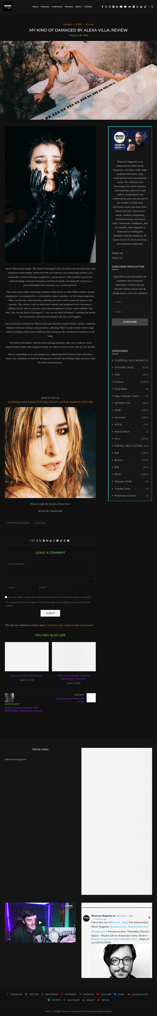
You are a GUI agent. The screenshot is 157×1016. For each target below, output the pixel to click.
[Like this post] (33, 540)
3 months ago (100, 919)
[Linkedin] (117, 6)
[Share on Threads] (65, 540)
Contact (88, 6)
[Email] (125, 6)
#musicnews (99, 931)
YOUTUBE (87, 402)
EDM (131, 374)
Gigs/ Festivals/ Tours (131, 396)
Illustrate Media (104, 1011)
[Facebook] (102, 6)
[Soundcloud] (129, 6)
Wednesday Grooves (131, 495)
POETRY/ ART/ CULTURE (131, 446)
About (78, 6)
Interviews (57, 6)
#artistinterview (138, 926)
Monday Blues (131, 431)
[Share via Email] (68, 540)
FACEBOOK (14, 402)
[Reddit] (141, 6)
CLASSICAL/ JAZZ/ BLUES (131, 360)
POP (131, 453)
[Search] (152, 6)
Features (45, 6)
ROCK (131, 474)
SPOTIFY (54, 402)
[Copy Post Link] (61, 540)
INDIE (131, 410)
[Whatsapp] (137, 6)
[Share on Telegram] (57, 540)
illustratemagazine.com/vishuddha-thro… (115, 939)
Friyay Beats (131, 389)
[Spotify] (134, 6)
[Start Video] (130, 140)
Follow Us (117, 257)
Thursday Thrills (131, 481)
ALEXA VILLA (40, 523)
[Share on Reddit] (51, 540)
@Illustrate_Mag (125, 915)
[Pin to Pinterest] (44, 540)
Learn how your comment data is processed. (69, 625)
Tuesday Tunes (131, 488)
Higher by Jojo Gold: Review (27, 675)
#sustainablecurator (18, 523)
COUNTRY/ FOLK (131, 367)
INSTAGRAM (28, 402)
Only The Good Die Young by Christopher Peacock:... (73, 677)
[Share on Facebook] (37, 540)
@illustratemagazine (15, 759)
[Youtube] (121, 6)
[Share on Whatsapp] (54, 540)
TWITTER (41, 402)
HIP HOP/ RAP (131, 403)
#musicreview (119, 926)
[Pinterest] (113, 6)
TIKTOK (64, 402)
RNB (131, 467)
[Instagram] (110, 6)
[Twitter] (106, 6)
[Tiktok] (145, 6)
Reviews (69, 6)
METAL (131, 424)
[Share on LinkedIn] (47, 540)
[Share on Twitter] (40, 540)
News (35, 6)
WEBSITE (75, 402)
